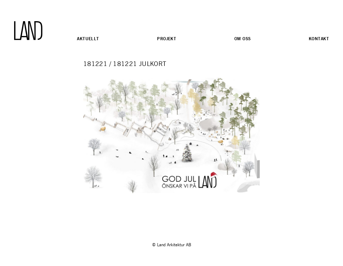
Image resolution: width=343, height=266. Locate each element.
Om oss (242, 38)
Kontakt (319, 38)
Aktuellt (88, 38)
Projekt (166, 38)
